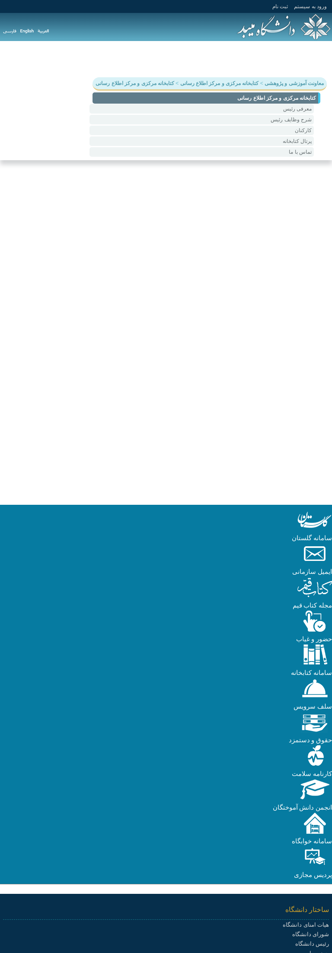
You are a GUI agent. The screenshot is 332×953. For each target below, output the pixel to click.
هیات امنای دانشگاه (306, 924)
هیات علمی (156, 58)
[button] (314, 528)
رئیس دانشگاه (312, 943)
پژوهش (256, 58)
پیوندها (47, 58)
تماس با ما (300, 152)
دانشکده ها (115, 58)
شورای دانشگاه (310, 934)
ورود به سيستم (310, 6)
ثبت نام (280, 6)
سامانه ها (78, 58)
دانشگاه (317, 58)
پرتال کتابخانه (297, 141)
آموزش (286, 58)
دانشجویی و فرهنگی (208, 58)
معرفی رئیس (297, 109)
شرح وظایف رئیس (291, 120)
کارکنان (303, 130)
